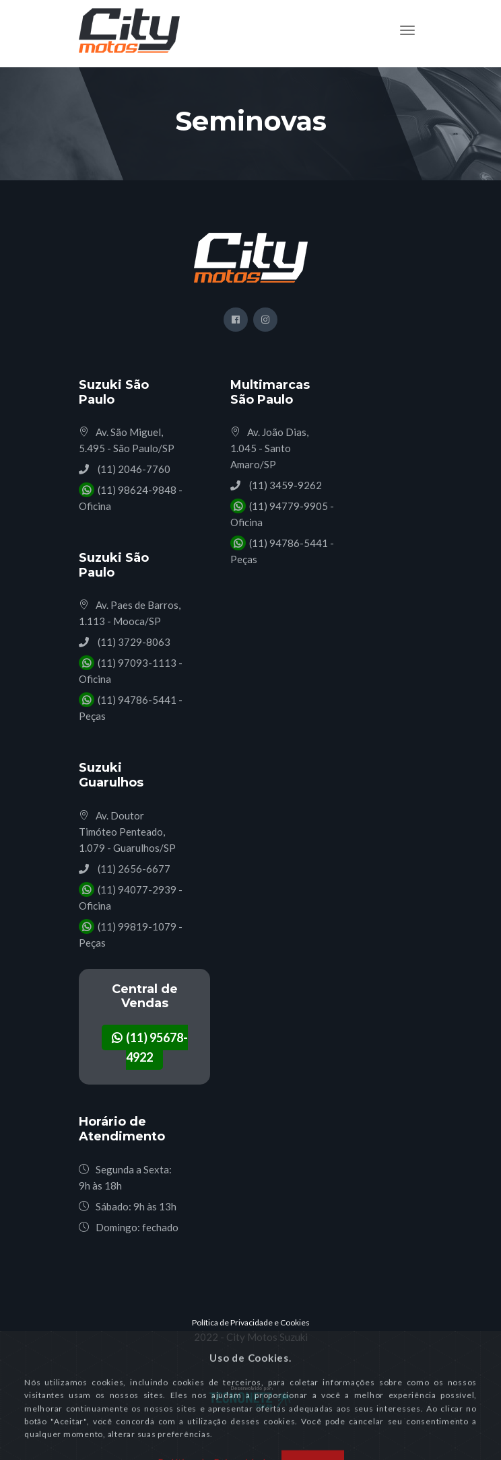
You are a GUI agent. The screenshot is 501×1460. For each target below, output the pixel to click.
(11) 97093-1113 (136, 663)
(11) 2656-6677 (133, 869)
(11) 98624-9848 (136, 490)
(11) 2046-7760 (133, 469)
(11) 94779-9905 (287, 506)
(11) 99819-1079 (136, 926)
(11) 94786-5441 (136, 700)
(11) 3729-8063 (133, 642)
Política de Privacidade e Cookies (251, 1322)
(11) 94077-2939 (136, 889)
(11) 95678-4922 (150, 1047)
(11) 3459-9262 (284, 485)
